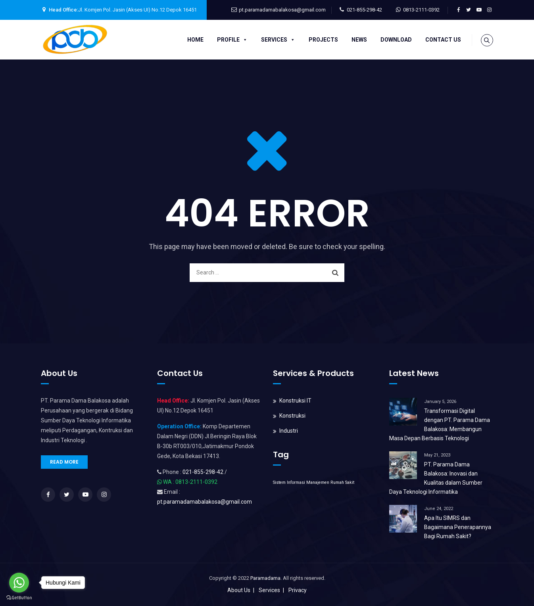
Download (395, 39)
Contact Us (442, 39)
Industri (288, 431)
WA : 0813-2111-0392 (190, 482)
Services (277, 39)
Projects (322, 39)
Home (194, 39)
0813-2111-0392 (421, 10)
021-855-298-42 (364, 10)
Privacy (297, 590)
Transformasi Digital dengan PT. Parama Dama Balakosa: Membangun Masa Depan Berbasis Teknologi (439, 424)
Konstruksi (292, 415)
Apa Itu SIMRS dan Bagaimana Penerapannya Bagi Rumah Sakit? (457, 527)
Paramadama (265, 578)
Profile (231, 39)
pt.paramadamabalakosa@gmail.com (282, 10)
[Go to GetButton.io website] (19, 597)
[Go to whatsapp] (19, 583)
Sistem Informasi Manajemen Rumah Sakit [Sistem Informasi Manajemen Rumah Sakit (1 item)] (313, 482)
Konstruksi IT (295, 400)
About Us (238, 590)
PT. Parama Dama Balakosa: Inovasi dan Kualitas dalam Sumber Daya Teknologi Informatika (435, 478)
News (358, 39)
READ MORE (64, 461)
